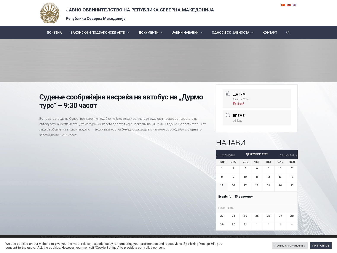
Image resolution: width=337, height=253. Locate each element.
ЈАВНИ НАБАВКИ (190, 32)
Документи (153, 32)
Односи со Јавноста (235, 32)
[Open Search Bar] (287, 32)
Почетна (54, 33)
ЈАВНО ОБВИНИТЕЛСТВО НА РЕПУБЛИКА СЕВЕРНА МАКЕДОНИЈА (140, 10)
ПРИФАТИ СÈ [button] (320, 245)
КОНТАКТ (270, 33)
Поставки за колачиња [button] (290, 245)
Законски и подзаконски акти (102, 32)
